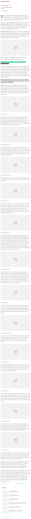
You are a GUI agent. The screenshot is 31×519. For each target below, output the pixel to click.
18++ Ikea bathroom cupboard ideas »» (21, 483)
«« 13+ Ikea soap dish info (4, 483)
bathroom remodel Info (6, 5)
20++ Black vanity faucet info (13, 491)
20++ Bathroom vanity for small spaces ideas (16, 510)
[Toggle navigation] (29, 1)
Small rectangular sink (5, 63)
